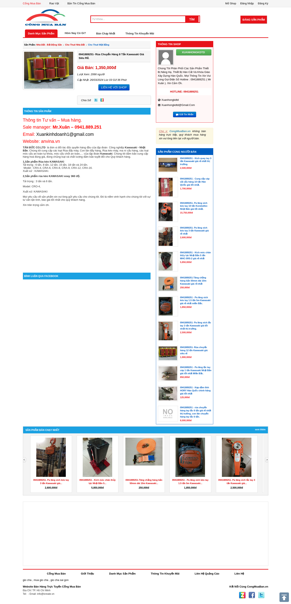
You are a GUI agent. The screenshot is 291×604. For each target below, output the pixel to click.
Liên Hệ (239, 573)
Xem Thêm (260, 429)
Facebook (252, 595)
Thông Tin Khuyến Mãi (139, 33)
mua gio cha (41, 580)
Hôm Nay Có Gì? (75, 33)
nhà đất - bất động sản (49, 44)
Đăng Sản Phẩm (254, 19)
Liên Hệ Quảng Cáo (207, 573)
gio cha (27, 580)
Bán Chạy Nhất (105, 33)
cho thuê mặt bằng (98, 44)
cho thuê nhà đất (75, 44)
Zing (102, 100)
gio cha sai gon (59, 580)
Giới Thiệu (87, 573)
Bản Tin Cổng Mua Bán (81, 3)
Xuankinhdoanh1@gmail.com (65, 134)
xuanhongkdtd (170, 99)
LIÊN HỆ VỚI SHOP (114, 87)
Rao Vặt (54, 3)
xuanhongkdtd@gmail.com (178, 105)
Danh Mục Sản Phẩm (41, 33)
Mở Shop (230, 3)
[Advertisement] (87, 237)
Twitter (96, 100)
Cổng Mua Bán (32, 3)
